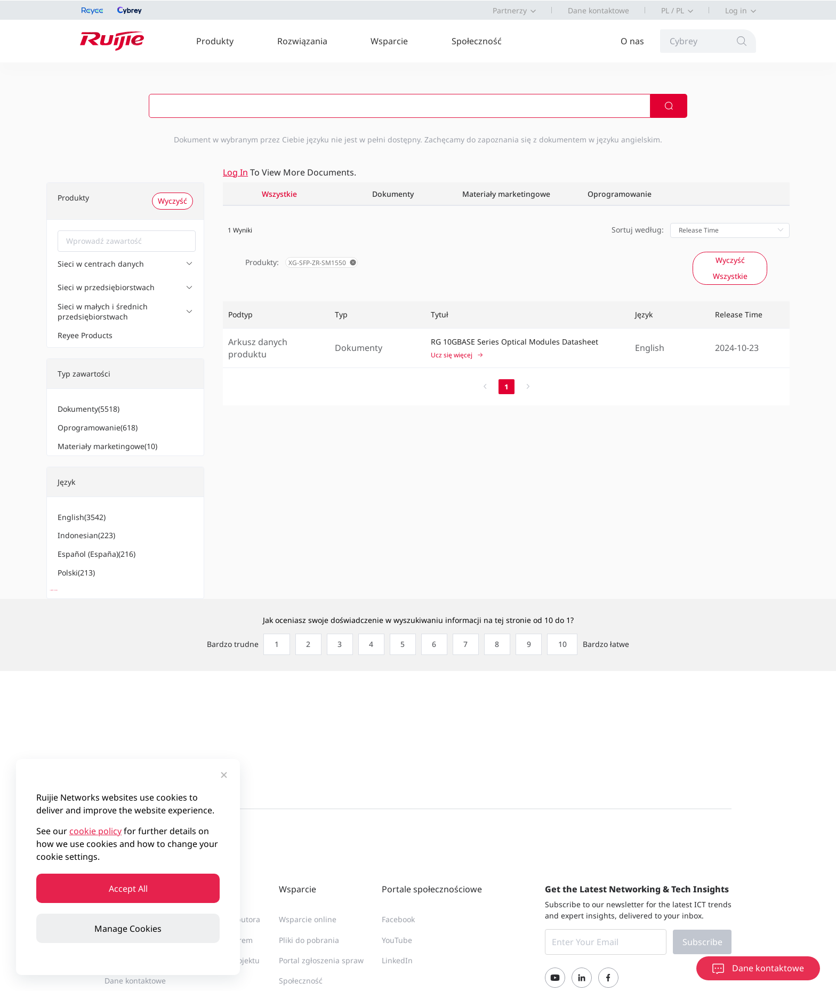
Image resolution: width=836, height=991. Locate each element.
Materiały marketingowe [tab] (506, 194)
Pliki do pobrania (309, 951)
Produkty (215, 41)
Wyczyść (172, 201)
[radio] (272, 655)
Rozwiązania (302, 41)
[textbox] (127, 241)
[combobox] (126, 241)
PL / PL (672, 10)
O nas (632, 41)
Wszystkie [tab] (279, 194)
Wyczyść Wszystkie (730, 268)
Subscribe (702, 953)
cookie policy (95, 831)
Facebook (398, 930)
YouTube (397, 951)
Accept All (128, 888)
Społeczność (477, 41)
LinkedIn (397, 971)
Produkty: (262, 262)
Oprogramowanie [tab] (620, 194)
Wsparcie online (307, 930)
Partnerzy (510, 10)
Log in (736, 10)
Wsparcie (389, 41)
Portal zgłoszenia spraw (321, 971)
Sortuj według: (638, 230)
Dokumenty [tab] (393, 194)
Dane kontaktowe (598, 10)
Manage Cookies (128, 928)
